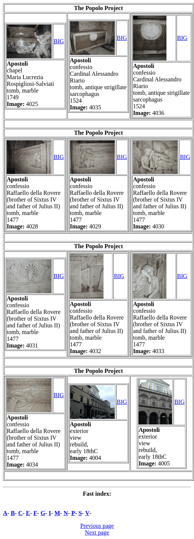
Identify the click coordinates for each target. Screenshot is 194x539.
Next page (97, 532)
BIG (59, 41)
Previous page (97, 526)
